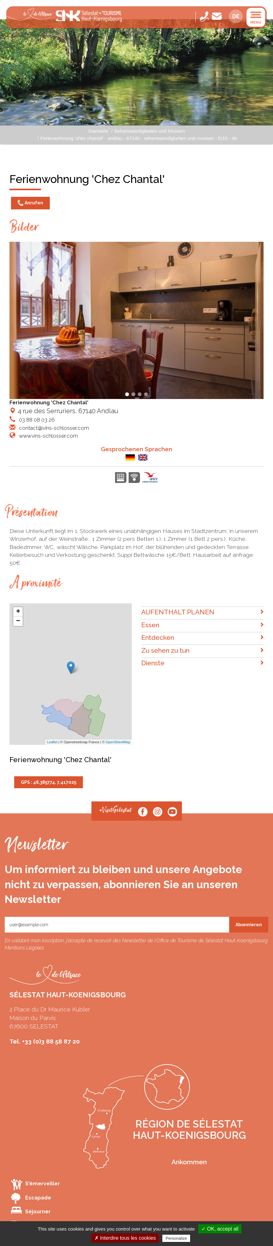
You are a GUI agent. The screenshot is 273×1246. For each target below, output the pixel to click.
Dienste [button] (202, 663)
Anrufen (30, 203)
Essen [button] (202, 625)
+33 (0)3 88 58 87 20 (51, 1041)
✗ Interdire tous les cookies (125, 1238)
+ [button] (18, 612)
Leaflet (52, 742)
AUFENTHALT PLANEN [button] (202, 612)
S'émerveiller (35, 1184)
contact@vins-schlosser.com (53, 428)
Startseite (98, 131)
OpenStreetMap (118, 742)
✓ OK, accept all (219, 1229)
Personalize (176, 1238)
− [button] (18, 621)
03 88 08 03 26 (36, 420)
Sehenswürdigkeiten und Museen (149, 131)
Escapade (31, 1198)
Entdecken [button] (202, 637)
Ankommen (189, 1162)
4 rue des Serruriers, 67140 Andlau (63, 411)
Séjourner (31, 1211)
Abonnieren (248, 924)
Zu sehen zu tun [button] (202, 650)
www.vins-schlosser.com (48, 436)
